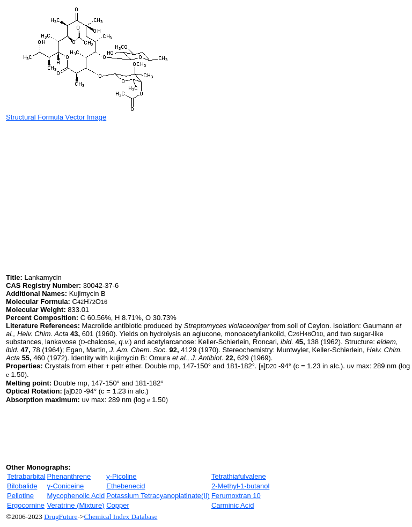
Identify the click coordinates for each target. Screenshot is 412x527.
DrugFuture (60, 517)
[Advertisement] (96, 196)
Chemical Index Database (120, 517)
